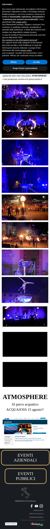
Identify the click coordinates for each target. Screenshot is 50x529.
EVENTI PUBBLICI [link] (25, 476)
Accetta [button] (36, 62)
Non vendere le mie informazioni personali (19, 40)
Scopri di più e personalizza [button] (25, 68)
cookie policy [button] (21, 22)
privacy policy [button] (26, 50)
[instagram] (41, 506)
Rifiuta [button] (14, 62)
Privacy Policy (11, 524)
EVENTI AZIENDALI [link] (25, 457)
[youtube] (36, 506)
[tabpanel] (25, 402)
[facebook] (32, 506)
